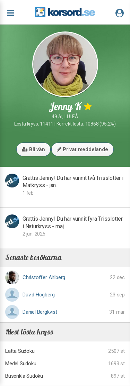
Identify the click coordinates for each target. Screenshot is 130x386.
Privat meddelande (82, 149)
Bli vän (33, 149)
